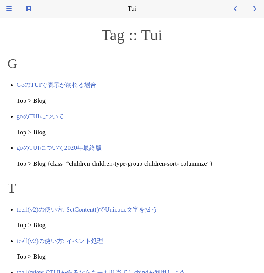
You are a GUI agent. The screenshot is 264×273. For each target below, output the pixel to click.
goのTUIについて (40, 116)
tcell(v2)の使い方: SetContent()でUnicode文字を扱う (87, 209)
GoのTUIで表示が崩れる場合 (56, 85)
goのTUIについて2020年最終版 (59, 147)
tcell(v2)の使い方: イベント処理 (60, 241)
